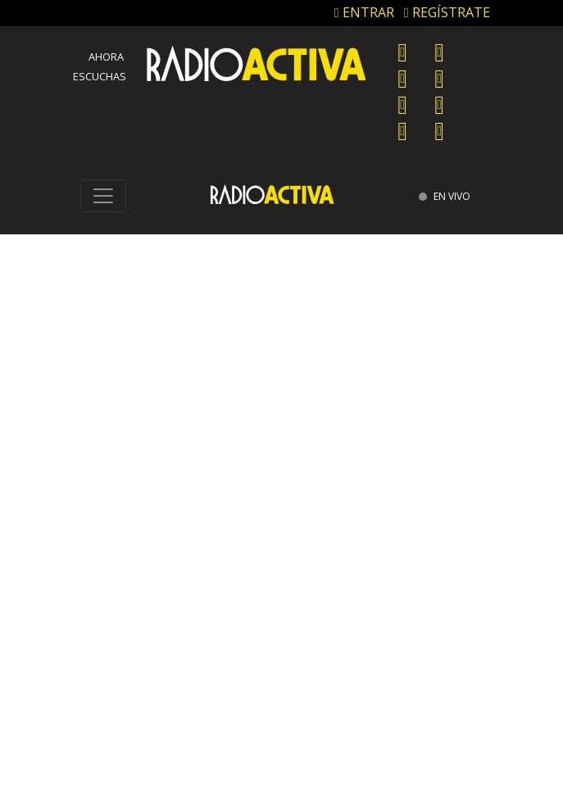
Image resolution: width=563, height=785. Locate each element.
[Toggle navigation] (103, 195)
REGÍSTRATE (447, 12)
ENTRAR (364, 12)
